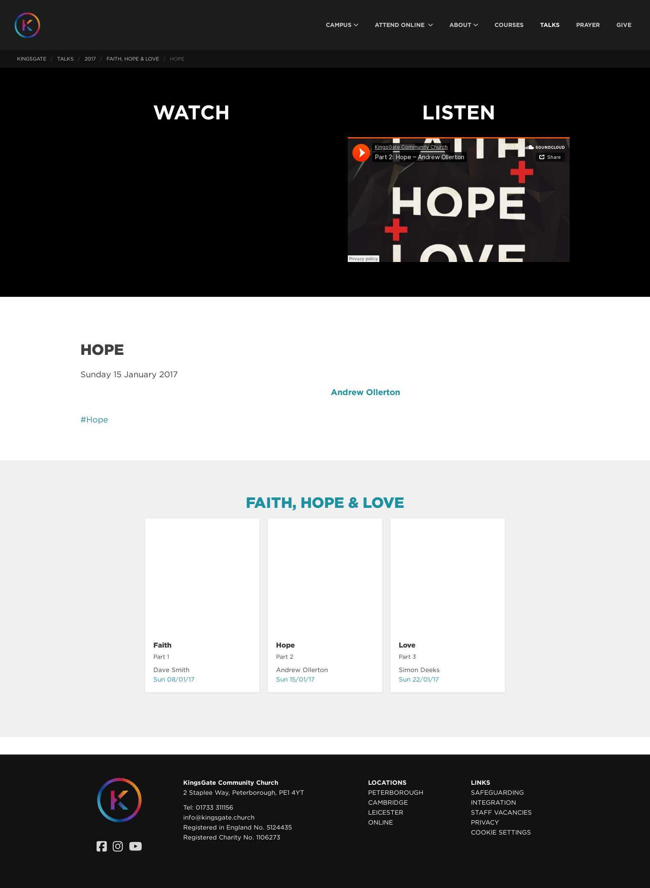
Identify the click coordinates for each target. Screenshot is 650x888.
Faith (162, 645)
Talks (65, 59)
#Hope (94, 420)
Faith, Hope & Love (133, 59)
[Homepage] (33, 25)
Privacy (485, 822)
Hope (285, 645)
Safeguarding (497, 792)
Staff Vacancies (501, 812)
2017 (90, 59)
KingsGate (31, 59)
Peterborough (395, 792)
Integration (493, 802)
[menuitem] (342, 25)
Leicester (385, 812)
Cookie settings (501, 832)
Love (407, 645)
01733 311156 (214, 807)
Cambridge (388, 802)
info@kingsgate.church (219, 817)
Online (380, 822)
